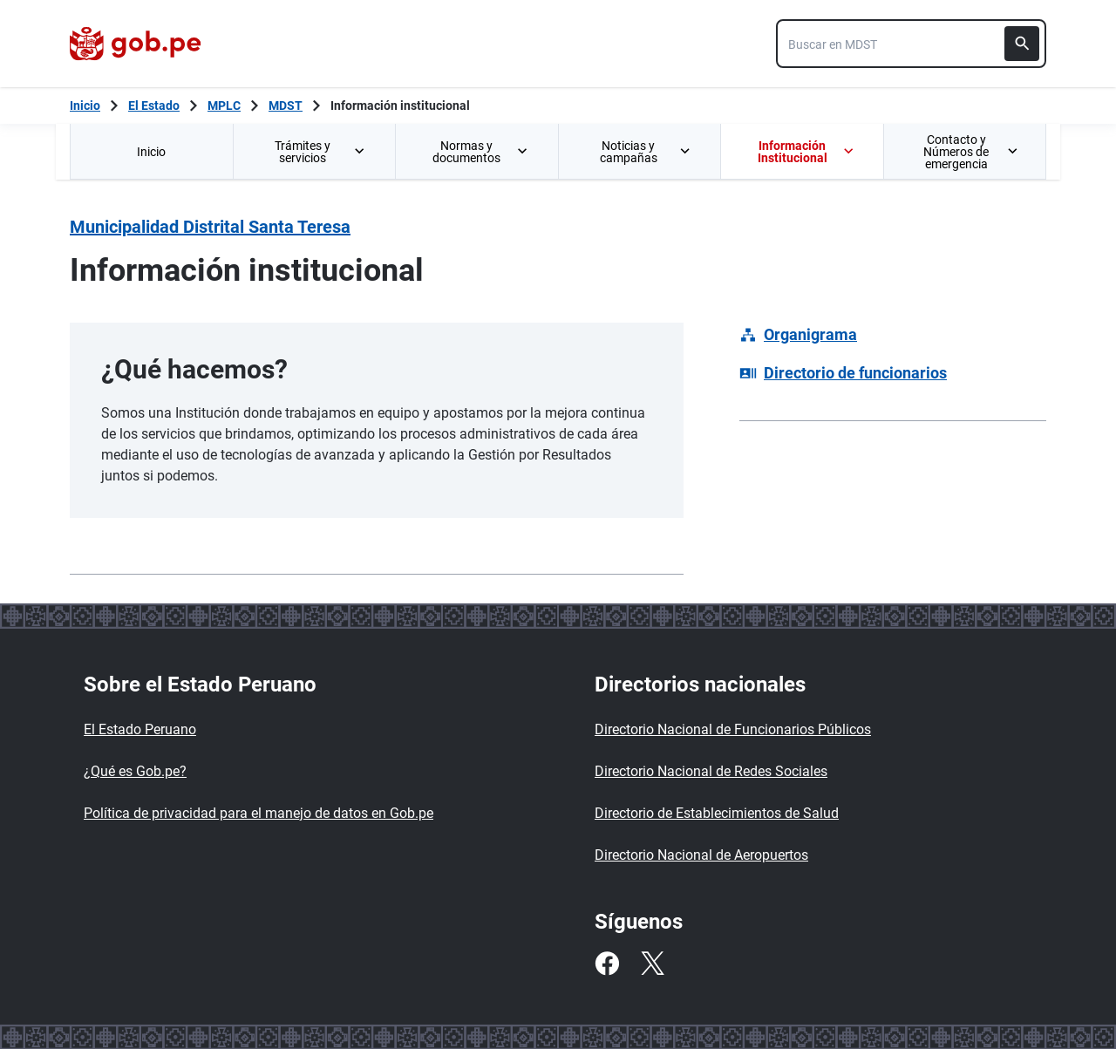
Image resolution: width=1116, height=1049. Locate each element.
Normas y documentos (481, 152)
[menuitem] (151, 151)
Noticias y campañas (646, 152)
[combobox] (911, 43)
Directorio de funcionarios (855, 373)
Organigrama (810, 334)
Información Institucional (806, 152)
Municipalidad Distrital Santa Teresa (210, 226)
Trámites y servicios (321, 152)
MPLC (224, 105)
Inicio (151, 152)
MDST (286, 105)
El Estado (154, 105)
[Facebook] (607, 963)
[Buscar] (1021, 43)
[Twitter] (652, 963)
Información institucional (400, 105)
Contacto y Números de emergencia (970, 152)
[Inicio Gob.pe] (85, 105)
